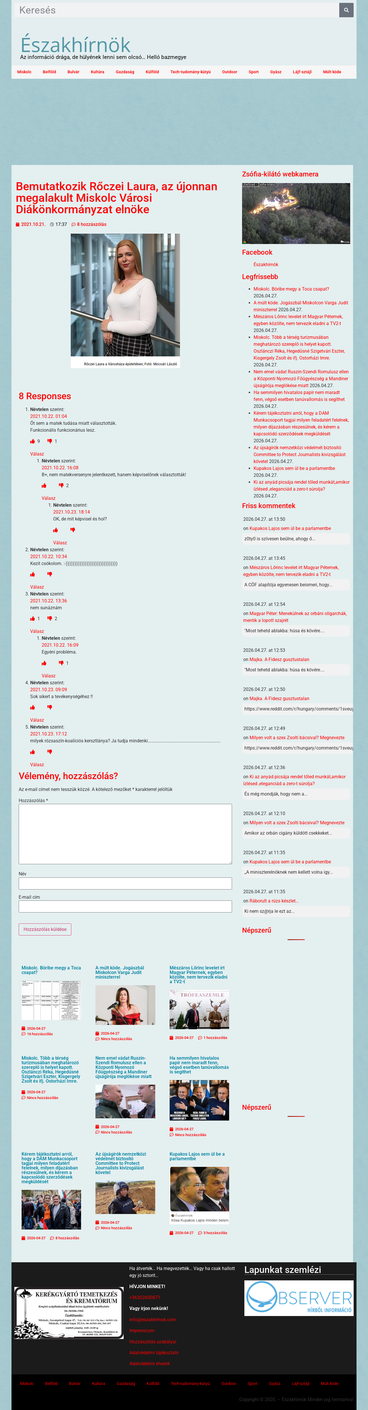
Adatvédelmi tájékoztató (154, 1352)
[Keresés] (346, 10)
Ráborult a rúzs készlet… (274, 901)
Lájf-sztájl (302, 72)
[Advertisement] (184, 122)
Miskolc (24, 72)
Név (22, 874)
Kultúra (97, 72)
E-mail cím (29, 897)
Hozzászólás (33, 800)
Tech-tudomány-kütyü (190, 72)
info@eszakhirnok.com (152, 1319)
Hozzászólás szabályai (152, 1341)
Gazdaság (125, 72)
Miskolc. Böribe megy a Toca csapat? (51, 970)
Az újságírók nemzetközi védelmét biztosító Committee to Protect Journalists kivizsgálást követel (120, 1163)
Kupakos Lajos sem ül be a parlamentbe (197, 1156)
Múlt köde (332, 72)
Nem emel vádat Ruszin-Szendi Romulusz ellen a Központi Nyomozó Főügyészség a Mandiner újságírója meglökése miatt (123, 1067)
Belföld (49, 72)
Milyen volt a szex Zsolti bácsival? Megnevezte (297, 737)
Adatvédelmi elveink (149, 1363)
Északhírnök (75, 44)
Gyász (275, 72)
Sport (254, 72)
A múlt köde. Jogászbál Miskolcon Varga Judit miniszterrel (119, 972)
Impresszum (141, 1330)
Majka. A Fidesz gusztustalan (279, 659)
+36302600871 (144, 1297)
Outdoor (229, 72)
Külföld (152, 72)
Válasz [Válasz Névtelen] (37, 454)
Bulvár (73, 72)
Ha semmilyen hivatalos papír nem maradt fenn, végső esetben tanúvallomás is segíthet (199, 1065)
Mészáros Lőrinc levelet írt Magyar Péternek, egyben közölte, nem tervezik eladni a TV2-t (198, 974)
